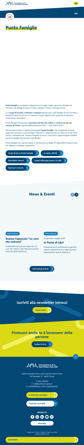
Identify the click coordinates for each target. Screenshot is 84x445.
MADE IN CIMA (44, 434)
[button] (76, 3)
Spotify (52, 417)
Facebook (32, 417)
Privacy (37, 432)
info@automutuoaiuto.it (42, 383)
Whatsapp (42, 423)
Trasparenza (30, 432)
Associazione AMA (17, 3)
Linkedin (42, 417)
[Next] (76, 195)
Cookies (42, 432)
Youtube (47, 417)
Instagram (37, 417)
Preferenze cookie (51, 432)
